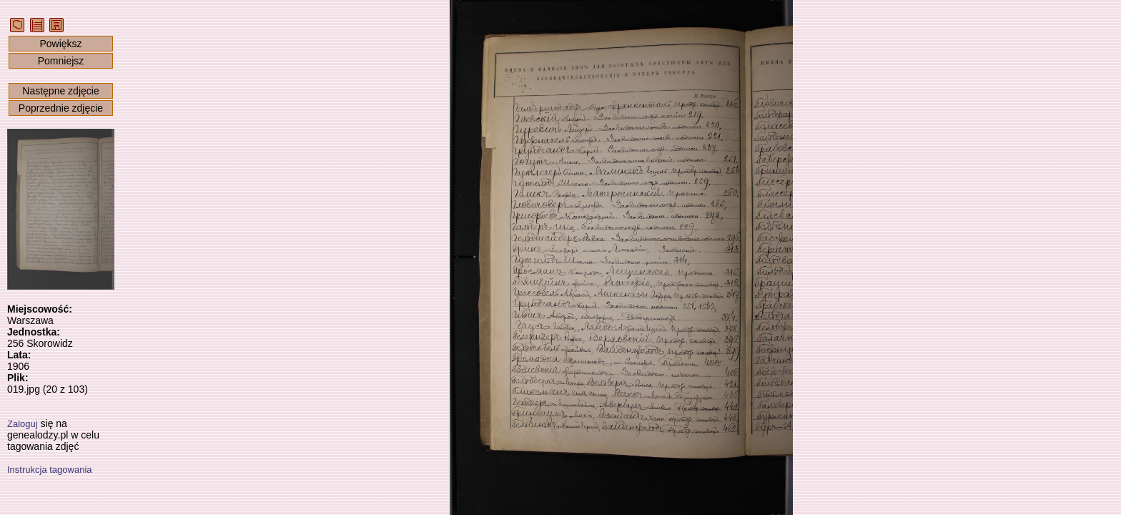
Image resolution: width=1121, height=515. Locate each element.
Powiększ (60, 43)
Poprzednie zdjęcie (61, 108)
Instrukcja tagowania (49, 469)
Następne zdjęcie (60, 91)
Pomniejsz (61, 61)
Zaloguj (22, 423)
